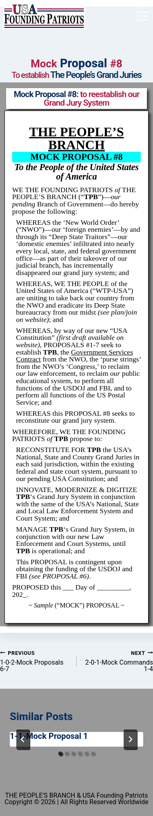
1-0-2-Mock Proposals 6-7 (35, 660)
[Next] (130, 739)
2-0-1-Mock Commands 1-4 (118, 660)
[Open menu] (142, 16)
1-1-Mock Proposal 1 (49, 736)
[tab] (60, 754)
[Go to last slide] (22, 739)
